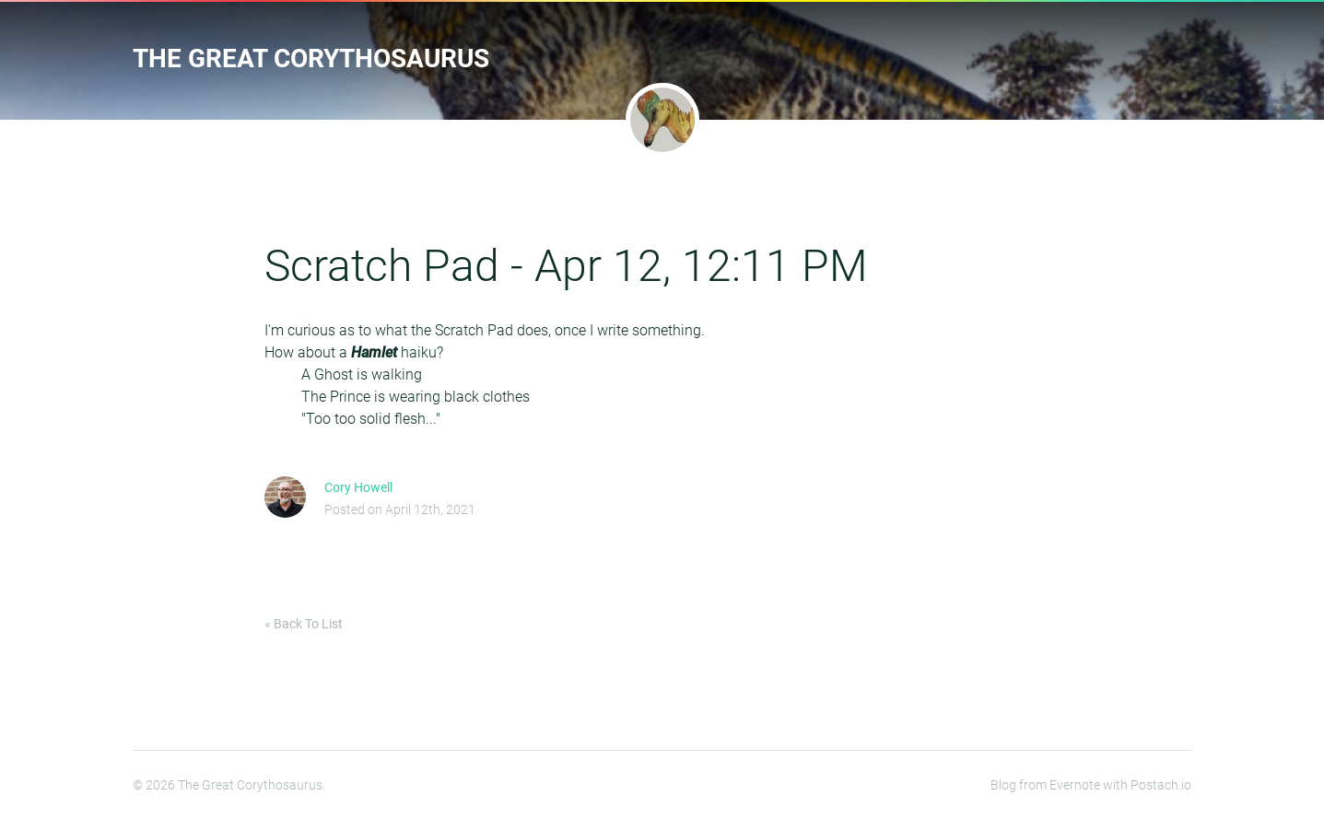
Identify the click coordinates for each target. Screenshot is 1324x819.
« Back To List (303, 623)
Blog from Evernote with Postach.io (1090, 785)
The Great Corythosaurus (311, 58)
